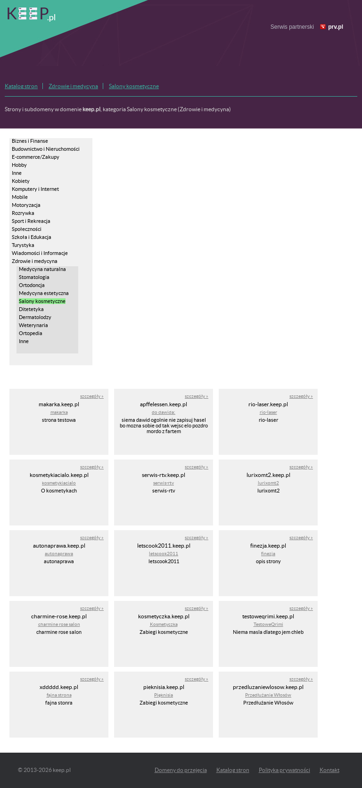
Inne (17, 173)
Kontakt (329, 770)
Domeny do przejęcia (181, 770)
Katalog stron (21, 86)
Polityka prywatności (284, 770)
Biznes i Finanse (30, 141)
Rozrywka (23, 213)
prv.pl (335, 27)
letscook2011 (163, 553)
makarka (59, 412)
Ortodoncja (32, 285)
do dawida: (163, 412)
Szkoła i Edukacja (31, 237)
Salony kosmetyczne (134, 86)
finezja (268, 553)
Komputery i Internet (35, 189)
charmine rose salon (59, 624)
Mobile (20, 197)
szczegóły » (92, 396)
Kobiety (21, 181)
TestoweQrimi (268, 624)
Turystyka (23, 245)
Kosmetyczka (164, 624)
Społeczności (26, 229)
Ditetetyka (31, 309)
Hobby (19, 165)
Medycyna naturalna (42, 269)
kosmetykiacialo (59, 482)
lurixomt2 (268, 482)
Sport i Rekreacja (31, 221)
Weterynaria (33, 325)
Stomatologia (34, 277)
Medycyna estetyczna (44, 293)
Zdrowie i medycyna (73, 86)
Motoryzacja (26, 205)
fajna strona (59, 695)
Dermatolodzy (35, 317)
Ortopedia (30, 333)
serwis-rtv (163, 482)
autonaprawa (59, 553)
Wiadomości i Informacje (40, 253)
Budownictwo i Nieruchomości (46, 149)
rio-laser (268, 412)
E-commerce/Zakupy (35, 157)
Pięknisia (163, 695)
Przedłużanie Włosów (268, 695)
